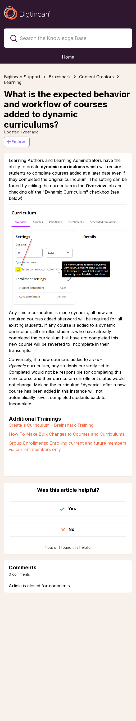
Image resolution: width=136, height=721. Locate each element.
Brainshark (60, 76)
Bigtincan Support (22, 76)
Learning (12, 82)
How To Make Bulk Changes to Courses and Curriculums (66, 434)
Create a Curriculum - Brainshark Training (51, 425)
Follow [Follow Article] (18, 141)
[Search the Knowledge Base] (68, 38)
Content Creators (96, 76)
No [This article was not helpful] (71, 529)
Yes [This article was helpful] (72, 508)
